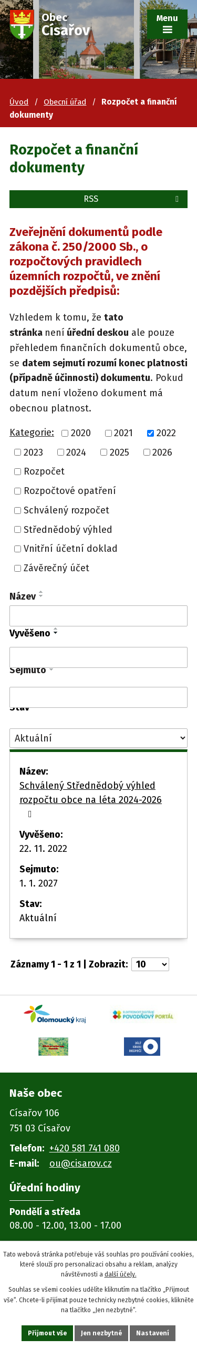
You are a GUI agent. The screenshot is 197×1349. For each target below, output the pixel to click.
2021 (123, 433)
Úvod (18, 102)
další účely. (121, 1274)
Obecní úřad (65, 102)
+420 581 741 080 (84, 1148)
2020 (81, 433)
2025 (119, 452)
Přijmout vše (47, 1333)
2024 (76, 452)
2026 (162, 452)
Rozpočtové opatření (70, 491)
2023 (33, 452)
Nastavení (152, 1333)
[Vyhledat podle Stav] (98, 738)
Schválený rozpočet (66, 510)
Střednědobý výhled (68, 529)
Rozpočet (44, 471)
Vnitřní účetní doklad (71, 548)
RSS (133, 199)
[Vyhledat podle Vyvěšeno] (98, 657)
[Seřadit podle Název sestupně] (41, 596)
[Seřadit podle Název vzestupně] (41, 592)
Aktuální (38, 918)
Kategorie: (31, 432)
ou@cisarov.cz (80, 1163)
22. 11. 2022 (43, 848)
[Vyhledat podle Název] (98, 615)
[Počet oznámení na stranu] (150, 964)
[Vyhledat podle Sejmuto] (98, 697)
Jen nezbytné (101, 1333)
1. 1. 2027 (38, 883)
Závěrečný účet (56, 568)
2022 (166, 433)
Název (22, 596)
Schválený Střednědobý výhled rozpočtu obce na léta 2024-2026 (90, 799)
